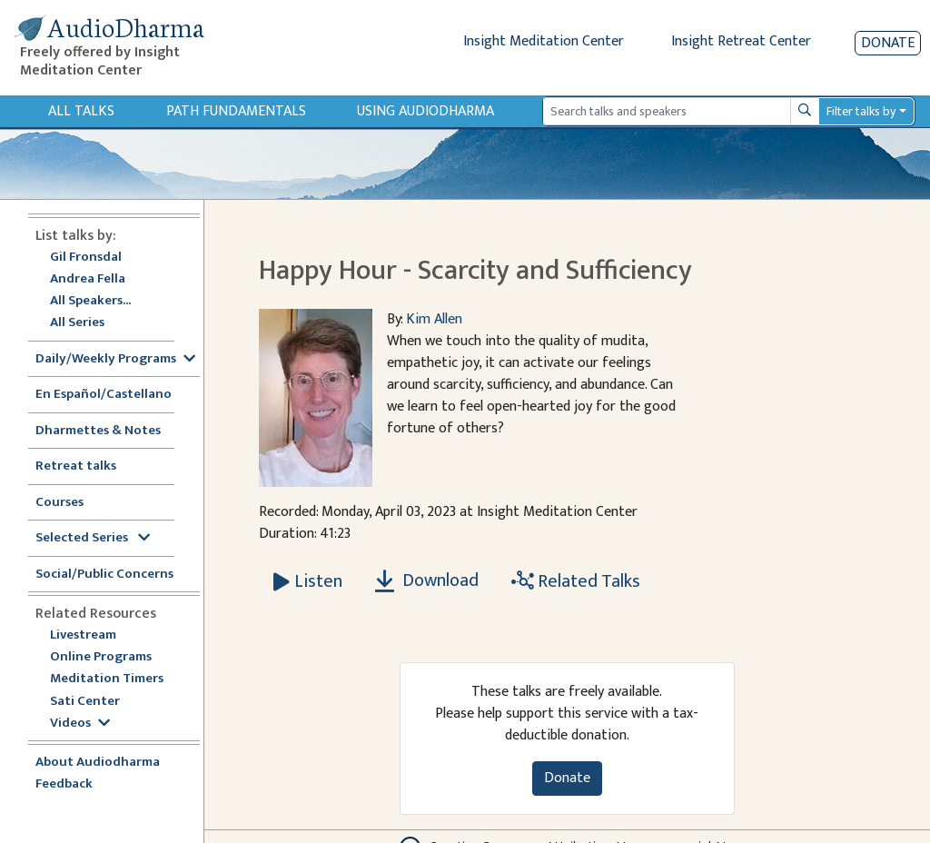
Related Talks (575, 581)
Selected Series (92, 538)
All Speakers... (90, 301)
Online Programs (101, 657)
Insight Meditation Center (543, 41)
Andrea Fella (87, 279)
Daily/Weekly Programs (115, 359)
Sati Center (85, 701)
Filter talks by (860, 111)
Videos (80, 723)
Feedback (64, 784)
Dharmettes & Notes (98, 431)
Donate (888, 43)
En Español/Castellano (103, 394)
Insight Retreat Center (741, 41)
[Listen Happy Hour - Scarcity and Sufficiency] (308, 581)
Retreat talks (75, 466)
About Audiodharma (97, 762)
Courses (59, 502)
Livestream (83, 635)
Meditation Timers (106, 679)
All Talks (81, 111)
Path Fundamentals (236, 111)
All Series (77, 322)
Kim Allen (434, 319)
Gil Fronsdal (86, 257)
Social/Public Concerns (104, 574)
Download (427, 580)
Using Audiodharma (425, 111)
